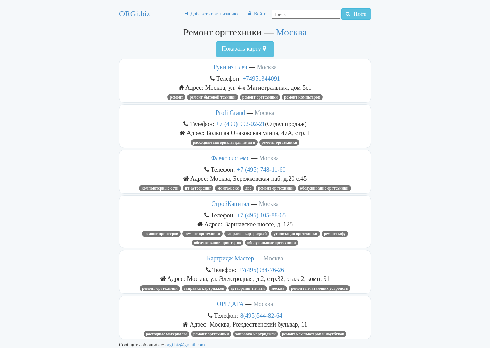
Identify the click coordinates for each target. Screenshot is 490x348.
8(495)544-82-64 (261, 315)
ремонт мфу (335, 234)
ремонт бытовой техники (213, 97)
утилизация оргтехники (295, 234)
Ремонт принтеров (161, 234)
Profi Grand (230, 113)
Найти (356, 14)
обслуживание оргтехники (324, 188)
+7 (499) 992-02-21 (240, 124)
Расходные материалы (166, 334)
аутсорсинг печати (248, 288)
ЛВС (248, 188)
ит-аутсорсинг (198, 188)
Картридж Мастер (230, 258)
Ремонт (176, 97)
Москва (291, 32)
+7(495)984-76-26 (261, 270)
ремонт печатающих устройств (319, 288)
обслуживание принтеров (217, 243)
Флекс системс (230, 158)
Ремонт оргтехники (260, 97)
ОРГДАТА (230, 304)
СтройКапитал (230, 204)
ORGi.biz (134, 14)
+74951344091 (261, 78)
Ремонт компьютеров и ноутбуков (313, 334)
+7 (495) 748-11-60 (261, 169)
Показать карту (244, 49)
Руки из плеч (230, 67)
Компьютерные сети (159, 188)
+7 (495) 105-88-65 (261, 215)
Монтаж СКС (228, 188)
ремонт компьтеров (302, 97)
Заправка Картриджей (247, 234)
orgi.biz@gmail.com (185, 344)
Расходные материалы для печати (224, 142)
